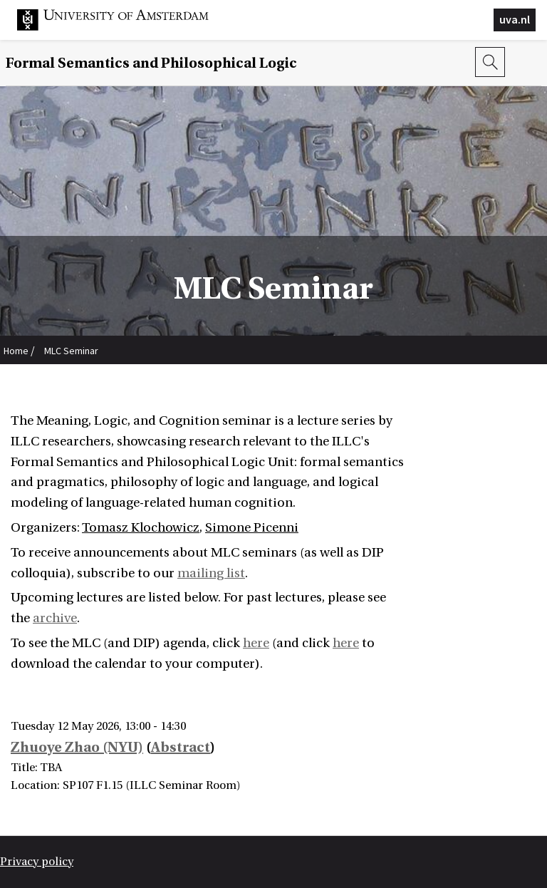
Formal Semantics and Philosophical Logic (151, 63)
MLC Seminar (71, 350)
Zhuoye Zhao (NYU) (77, 747)
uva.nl (514, 19)
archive (55, 618)
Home (16, 350)
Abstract (180, 747)
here (256, 643)
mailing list (211, 573)
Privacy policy (36, 861)
